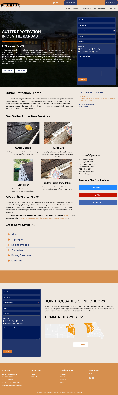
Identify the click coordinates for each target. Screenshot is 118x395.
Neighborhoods (20, 244)
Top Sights (17, 238)
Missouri (63, 373)
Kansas (62, 376)
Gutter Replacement (9, 373)
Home (67, 8)
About (76, 8)
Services (87, 8)
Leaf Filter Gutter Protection (12, 384)
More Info (16, 260)
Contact (113, 8)
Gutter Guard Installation (11, 381)
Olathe (65, 215)
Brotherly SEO (78, 391)
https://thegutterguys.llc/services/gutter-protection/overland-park (43, 217)
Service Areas (100, 8)
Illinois (62, 381)
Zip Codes (17, 249)
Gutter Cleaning (7, 378)
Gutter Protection (8, 376)
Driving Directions (21, 254)
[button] (40, 233)
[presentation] (89, 73)
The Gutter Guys (84, 96)
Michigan (63, 378)
